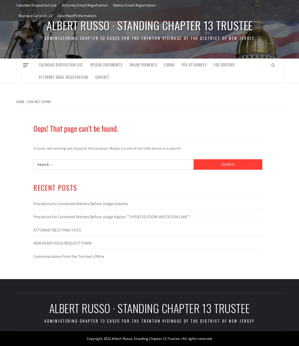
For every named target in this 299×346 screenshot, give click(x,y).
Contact (102, 77)
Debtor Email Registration (134, 5)
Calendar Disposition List (36, 5)
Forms (169, 65)
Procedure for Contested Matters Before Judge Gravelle (80, 203)
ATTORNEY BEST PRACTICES (57, 230)
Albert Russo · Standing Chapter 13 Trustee (149, 25)
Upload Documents (106, 65)
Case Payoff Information (76, 15)
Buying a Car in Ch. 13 (35, 15)
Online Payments (143, 65)
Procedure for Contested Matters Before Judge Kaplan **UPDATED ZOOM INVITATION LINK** (111, 216)
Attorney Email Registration (85, 5)
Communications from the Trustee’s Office (68, 256)
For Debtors (224, 65)
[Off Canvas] (26, 65)
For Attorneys (194, 65)
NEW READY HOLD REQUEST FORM (62, 243)
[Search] (273, 65)
